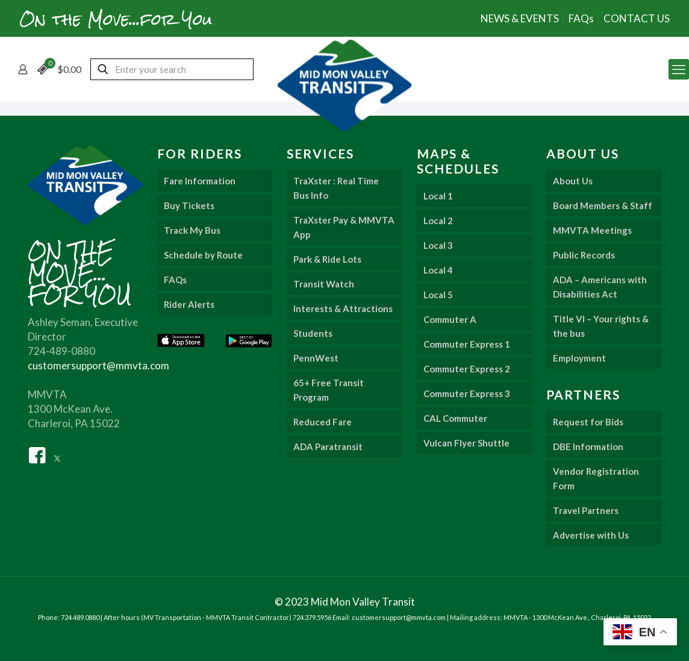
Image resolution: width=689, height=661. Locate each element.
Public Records (584, 254)
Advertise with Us (591, 535)
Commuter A (449, 319)
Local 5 (438, 294)
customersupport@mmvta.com (98, 365)
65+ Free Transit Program (328, 390)
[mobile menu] (679, 69)
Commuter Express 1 (466, 344)
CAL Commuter (455, 418)
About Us (573, 180)
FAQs (581, 18)
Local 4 (438, 270)
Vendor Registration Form (596, 478)
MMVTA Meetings (592, 230)
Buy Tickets (189, 205)
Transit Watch (323, 283)
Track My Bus (192, 230)
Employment (579, 357)
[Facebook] (37, 454)
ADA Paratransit (328, 446)
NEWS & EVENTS (520, 18)
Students (312, 333)
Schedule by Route (203, 254)
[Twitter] (57, 454)
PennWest (315, 357)
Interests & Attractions (343, 308)
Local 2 (438, 220)
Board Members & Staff (602, 205)
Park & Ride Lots (327, 259)
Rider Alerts (189, 304)
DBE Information (588, 446)
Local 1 (438, 195)
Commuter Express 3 (466, 393)
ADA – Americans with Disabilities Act (600, 286)
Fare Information (199, 180)
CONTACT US (636, 18)
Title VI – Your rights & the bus (601, 326)
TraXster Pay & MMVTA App (343, 227)
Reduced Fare (322, 421)
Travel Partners (586, 510)
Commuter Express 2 (466, 368)
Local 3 (438, 245)
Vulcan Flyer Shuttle (466, 442)
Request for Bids (588, 421)
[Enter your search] (172, 69)
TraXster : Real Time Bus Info (336, 188)
